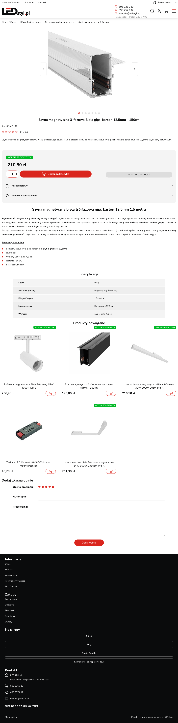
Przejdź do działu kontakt (21, 706)
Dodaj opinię (89, 542)
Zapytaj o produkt (139, 174)
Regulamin (10, 616)
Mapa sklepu (11, 717)
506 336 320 (126, 6)
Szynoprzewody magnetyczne (59, 22)
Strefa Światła (89, 653)
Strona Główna (9, 22)
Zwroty (8, 621)
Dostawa (9, 604)
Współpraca (11, 575)
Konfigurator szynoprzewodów (89, 661)
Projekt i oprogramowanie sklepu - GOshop (152, 717)
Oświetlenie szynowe (30, 22)
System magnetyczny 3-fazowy (93, 22)
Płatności (9, 610)
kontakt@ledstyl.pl (129, 13)
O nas (7, 563)
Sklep (89, 635)
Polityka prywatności (15, 580)
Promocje (29, 2)
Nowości (41, 2)
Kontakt (9, 569)
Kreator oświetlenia (11, 2)
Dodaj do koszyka (58, 174)
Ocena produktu (23, 487)
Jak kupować (11, 599)
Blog (89, 644)
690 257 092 (126, 10)
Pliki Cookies (11, 586)
